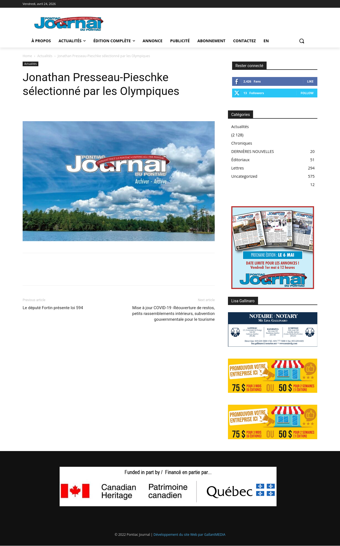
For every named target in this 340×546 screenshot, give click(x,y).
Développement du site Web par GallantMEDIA (189, 534)
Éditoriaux (240, 159)
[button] (301, 40)
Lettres (237, 168)
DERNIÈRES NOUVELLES (252, 151)
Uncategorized (244, 176)
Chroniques (241, 143)
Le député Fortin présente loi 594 (53, 307)
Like (310, 81)
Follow (307, 93)
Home (27, 56)
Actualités (44, 56)
